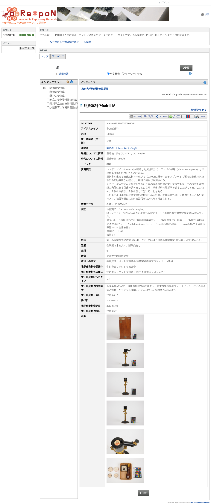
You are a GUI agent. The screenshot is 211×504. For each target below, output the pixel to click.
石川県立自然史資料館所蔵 (63, 103)
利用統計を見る (198, 110)
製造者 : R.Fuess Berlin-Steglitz (122, 148)
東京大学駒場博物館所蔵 (62, 99)
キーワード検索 (132, 73)
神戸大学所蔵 (56, 95)
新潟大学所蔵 (56, 91)
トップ (44, 56)
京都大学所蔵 (56, 87)
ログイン (164, 2)
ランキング (58, 56)
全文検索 (113, 73)
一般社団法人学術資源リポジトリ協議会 (69, 42)
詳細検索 (62, 73)
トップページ (26, 48)
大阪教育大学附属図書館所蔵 (64, 107)
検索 (205, 14)
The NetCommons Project (200, 503)
